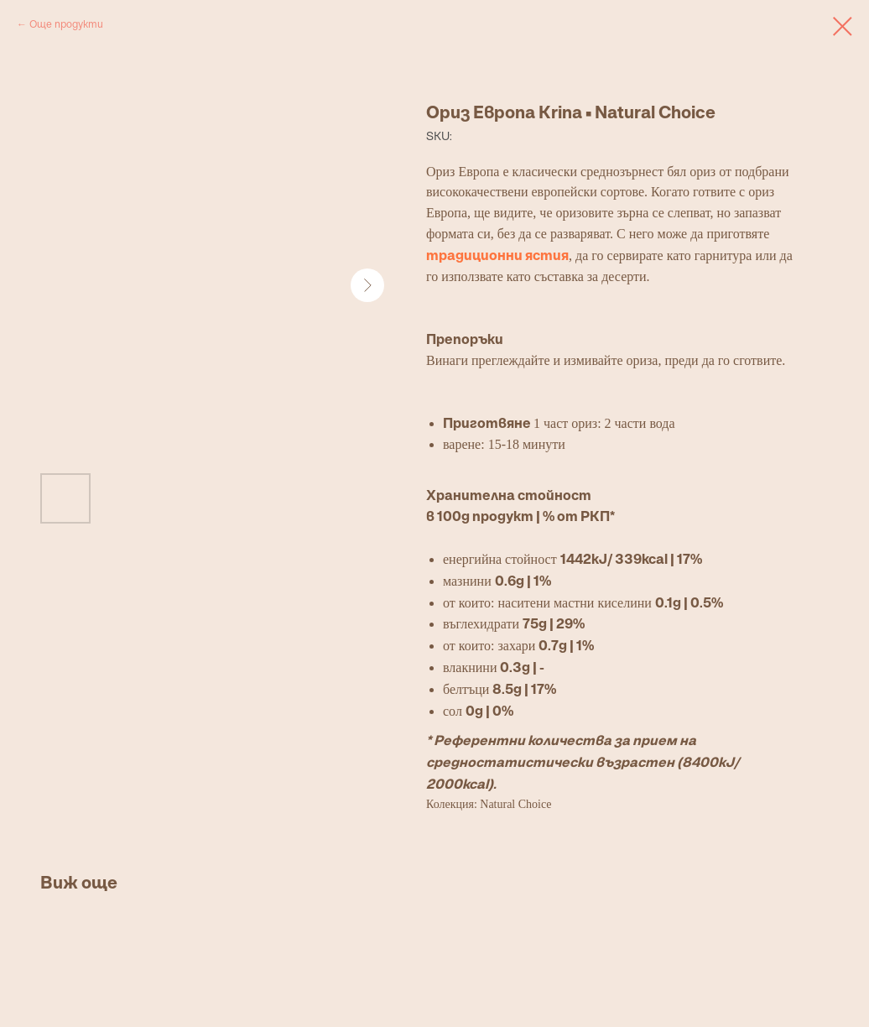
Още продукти (66, 24)
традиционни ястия (497, 255)
